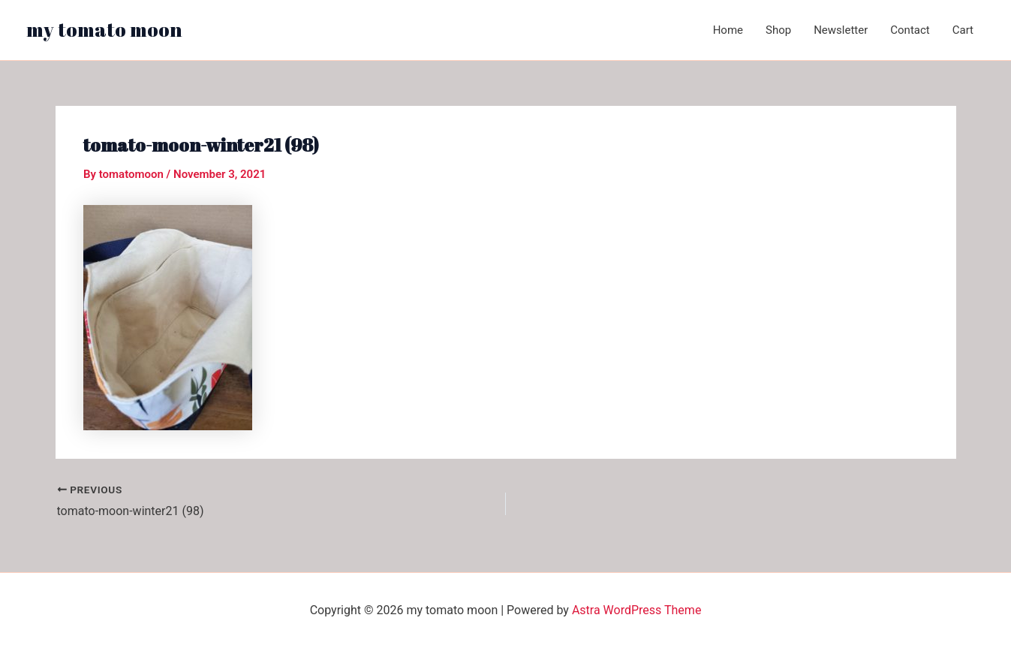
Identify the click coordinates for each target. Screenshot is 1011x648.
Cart (962, 30)
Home (728, 30)
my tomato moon (104, 29)
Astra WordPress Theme (636, 610)
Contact (909, 30)
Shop (778, 30)
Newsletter (841, 30)
